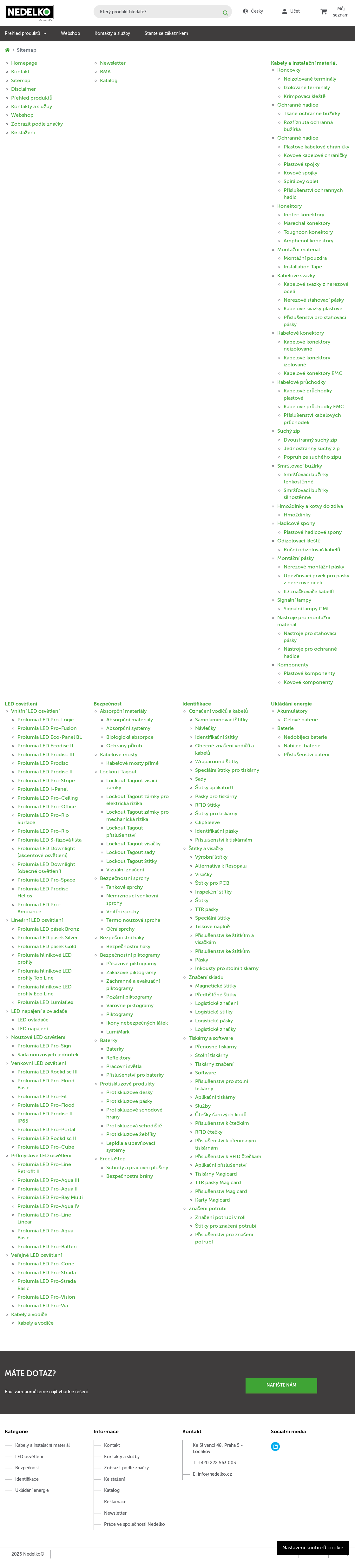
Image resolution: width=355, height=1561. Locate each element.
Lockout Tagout (118, 772)
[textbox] (163, 11)
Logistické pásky (214, 1021)
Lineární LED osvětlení (37, 920)
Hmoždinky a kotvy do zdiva (310, 506)
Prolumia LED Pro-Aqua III (48, 1180)
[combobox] (163, 11)
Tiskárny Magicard (216, 1174)
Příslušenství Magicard (221, 1191)
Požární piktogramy (129, 997)
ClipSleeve (207, 822)
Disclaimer (23, 89)
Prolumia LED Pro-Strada (46, 1273)
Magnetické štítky (215, 986)
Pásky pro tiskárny (216, 796)
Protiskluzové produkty (127, 1084)
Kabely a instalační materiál (304, 63)
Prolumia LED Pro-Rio (43, 831)
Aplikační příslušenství (221, 1165)
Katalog (108, 80)
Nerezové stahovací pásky (314, 300)
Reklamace (115, 1501)
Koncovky (288, 70)
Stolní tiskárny (211, 1055)
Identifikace (196, 704)
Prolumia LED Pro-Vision (46, 1297)
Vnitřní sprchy (122, 912)
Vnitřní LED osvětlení (35, 711)
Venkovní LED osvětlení (38, 1063)
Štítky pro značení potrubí (226, 1226)
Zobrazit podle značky (37, 124)
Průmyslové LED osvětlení (41, 1155)
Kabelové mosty (118, 755)
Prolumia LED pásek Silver (47, 938)
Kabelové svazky (296, 276)
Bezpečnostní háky (122, 938)
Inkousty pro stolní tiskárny (227, 968)
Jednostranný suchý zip (312, 448)
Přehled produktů (22, 33)
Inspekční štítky (213, 892)
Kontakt (20, 72)
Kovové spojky (300, 173)
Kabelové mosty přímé (132, 763)
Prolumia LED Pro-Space (46, 880)
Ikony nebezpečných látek (137, 1023)
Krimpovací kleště (304, 96)
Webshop (70, 33)
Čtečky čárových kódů (221, 1115)
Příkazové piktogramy (131, 964)
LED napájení (32, 1029)
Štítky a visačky (206, 848)
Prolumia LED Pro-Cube (45, 1147)
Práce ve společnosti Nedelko (134, 1524)
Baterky (108, 1040)
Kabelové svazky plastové (313, 309)
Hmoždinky (297, 515)
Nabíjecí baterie (302, 746)
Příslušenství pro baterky (135, 1075)
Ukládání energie (291, 704)
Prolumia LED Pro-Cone (45, 1264)
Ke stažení (23, 132)
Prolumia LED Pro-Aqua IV (48, 1206)
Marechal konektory (307, 223)
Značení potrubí (208, 1208)
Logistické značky (215, 1029)
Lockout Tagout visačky (133, 844)
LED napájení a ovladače (39, 1011)
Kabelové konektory (300, 333)
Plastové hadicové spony (313, 532)
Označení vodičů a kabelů (218, 711)
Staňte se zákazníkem (166, 33)
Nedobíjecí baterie (305, 737)
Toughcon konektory (308, 232)
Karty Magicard (212, 1200)
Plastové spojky (301, 164)
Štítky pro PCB (212, 883)
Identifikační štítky (216, 737)
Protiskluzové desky (129, 1092)
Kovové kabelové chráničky (315, 155)
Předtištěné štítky (215, 995)
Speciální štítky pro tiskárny (227, 770)
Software (205, 1073)
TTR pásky (206, 909)
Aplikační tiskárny (215, 1097)
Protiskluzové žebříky (131, 1134)
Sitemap (20, 80)
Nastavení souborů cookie (312, 1548)
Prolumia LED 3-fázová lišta (49, 840)
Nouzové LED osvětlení (38, 1037)
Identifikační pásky (216, 831)
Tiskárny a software (211, 1038)
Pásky (201, 960)
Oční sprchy (120, 929)
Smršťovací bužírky (299, 466)
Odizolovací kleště (298, 541)
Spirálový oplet (301, 181)
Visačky (203, 874)
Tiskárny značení (214, 1064)
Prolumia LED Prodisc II (45, 772)
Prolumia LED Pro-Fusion (47, 728)
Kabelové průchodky (301, 382)
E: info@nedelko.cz (212, 1474)
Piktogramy (119, 1014)
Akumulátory (292, 711)
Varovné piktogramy (130, 1005)
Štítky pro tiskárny (216, 814)
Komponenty (292, 665)
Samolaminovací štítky (221, 720)
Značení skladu (206, 977)
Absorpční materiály (123, 711)
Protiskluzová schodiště (134, 1126)
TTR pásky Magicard (218, 1182)
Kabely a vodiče (29, 1314)
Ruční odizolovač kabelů (312, 550)
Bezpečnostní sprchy (124, 878)
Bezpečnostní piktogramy (130, 955)
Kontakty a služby (112, 33)
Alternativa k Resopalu (221, 866)
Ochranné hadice (297, 105)
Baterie (285, 728)
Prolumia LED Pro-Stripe (46, 781)
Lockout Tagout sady (130, 852)
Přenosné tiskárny (216, 1047)
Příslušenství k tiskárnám (223, 840)
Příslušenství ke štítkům (222, 951)
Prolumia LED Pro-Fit (42, 1096)
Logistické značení (216, 1003)
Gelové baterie (301, 720)
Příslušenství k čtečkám (222, 1123)
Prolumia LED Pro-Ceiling (47, 798)
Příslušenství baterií (306, 755)
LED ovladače (33, 1020)
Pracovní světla (123, 1066)
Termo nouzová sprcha (133, 920)
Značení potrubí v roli (220, 1217)
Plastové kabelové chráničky (316, 147)
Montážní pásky (295, 558)
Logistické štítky (214, 1012)
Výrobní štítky (211, 857)
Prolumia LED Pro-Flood (46, 1105)
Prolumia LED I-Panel (42, 789)
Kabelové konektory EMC (313, 373)
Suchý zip (288, 431)
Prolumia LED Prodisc (42, 763)
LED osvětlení (21, 704)
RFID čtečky (208, 1132)
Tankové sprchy (124, 887)
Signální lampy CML (307, 609)
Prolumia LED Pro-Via (42, 1305)
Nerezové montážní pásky (314, 567)
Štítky (202, 900)
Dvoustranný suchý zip (310, 440)
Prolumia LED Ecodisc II (45, 746)
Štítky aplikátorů (214, 787)
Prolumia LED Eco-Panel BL (49, 737)
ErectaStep (113, 1159)
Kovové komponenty (308, 682)
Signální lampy (294, 600)
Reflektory (118, 1058)
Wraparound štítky (217, 761)
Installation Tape (303, 267)
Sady (200, 779)
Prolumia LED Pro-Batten (47, 1246)
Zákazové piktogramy (131, 972)
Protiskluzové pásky (129, 1101)
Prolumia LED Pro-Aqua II (47, 1189)
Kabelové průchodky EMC (314, 407)
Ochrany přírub (124, 746)
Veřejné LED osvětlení (36, 1255)
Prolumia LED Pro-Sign (44, 1046)
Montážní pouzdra (305, 258)
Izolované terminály (307, 87)
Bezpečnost (108, 704)
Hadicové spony (296, 523)
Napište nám (281, 1384)
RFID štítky (207, 805)
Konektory (289, 206)
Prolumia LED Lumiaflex (45, 1002)
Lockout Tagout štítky (131, 861)
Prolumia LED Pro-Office (46, 807)
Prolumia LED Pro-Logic (45, 720)
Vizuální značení (125, 870)
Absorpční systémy (128, 728)
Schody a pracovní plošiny (137, 1168)
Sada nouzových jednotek (47, 1055)
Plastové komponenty (309, 673)
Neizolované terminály (310, 79)
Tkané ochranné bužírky (312, 113)
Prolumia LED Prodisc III (45, 755)
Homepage (24, 63)
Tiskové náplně (212, 926)
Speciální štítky (212, 918)
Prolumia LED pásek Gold (46, 946)
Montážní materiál (298, 250)
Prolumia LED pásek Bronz (48, 929)
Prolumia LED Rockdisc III (47, 1072)
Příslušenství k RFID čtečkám (228, 1156)
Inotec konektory (304, 215)
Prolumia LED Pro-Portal (46, 1129)
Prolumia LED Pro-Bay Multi (50, 1197)
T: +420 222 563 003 (214, 1462)
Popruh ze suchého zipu (312, 457)
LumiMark (117, 1032)
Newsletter (113, 63)
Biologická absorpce (130, 737)
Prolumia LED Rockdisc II (46, 1138)
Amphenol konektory (308, 241)
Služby (203, 1106)
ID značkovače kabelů (309, 591)
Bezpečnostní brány (129, 1176)
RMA (105, 72)
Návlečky (205, 728)
